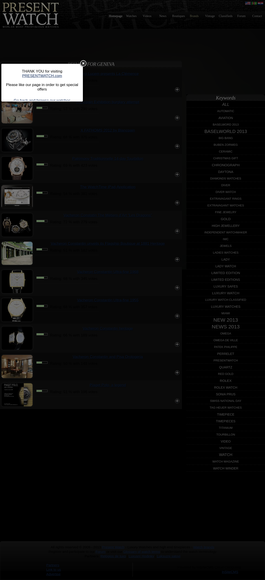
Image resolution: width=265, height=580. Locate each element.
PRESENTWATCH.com (42, 76)
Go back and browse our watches (42, 100)
